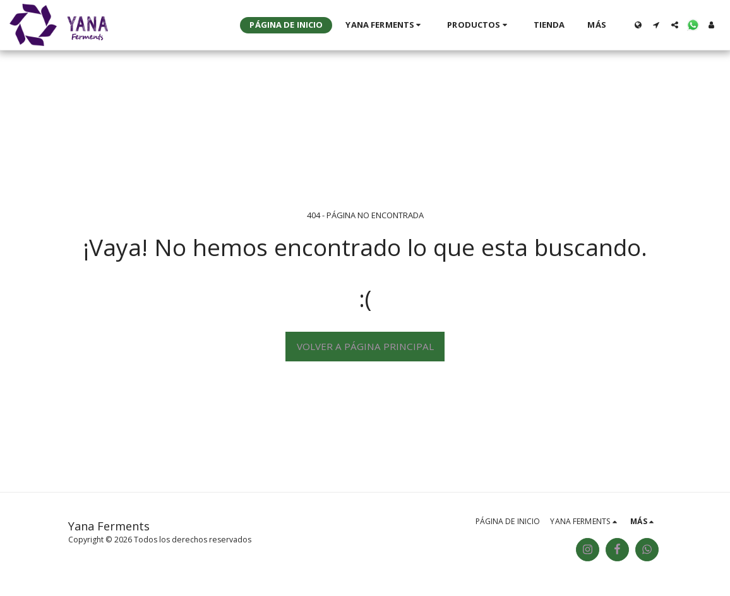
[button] (385, 25)
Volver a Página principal (365, 346)
